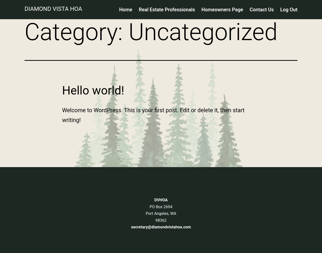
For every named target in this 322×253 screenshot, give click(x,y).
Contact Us (262, 10)
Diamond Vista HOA (53, 8)
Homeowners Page (222, 10)
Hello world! (93, 90)
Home (125, 10)
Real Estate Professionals (167, 10)
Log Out (288, 10)
